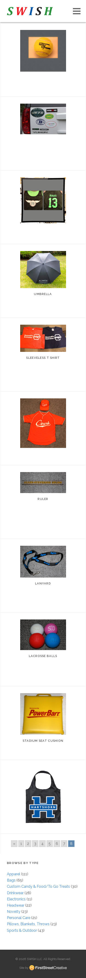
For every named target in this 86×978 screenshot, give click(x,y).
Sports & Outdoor (22, 930)
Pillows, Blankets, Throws (28, 924)
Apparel (13, 874)
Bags (11, 880)
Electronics (16, 899)
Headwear (15, 905)
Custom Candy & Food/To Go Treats (38, 886)
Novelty (13, 911)
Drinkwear (15, 893)
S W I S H (30, 11)
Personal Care (18, 918)
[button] (77, 11)
